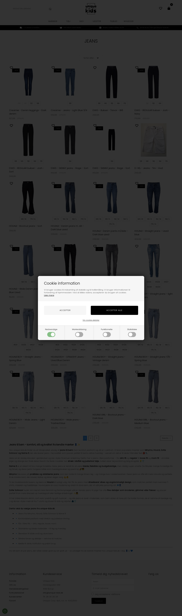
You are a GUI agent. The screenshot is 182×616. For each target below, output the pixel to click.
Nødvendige (51, 332)
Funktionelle (106, 332)
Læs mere (49, 295)
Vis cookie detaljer (91, 320)
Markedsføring (79, 332)
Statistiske (132, 332)
